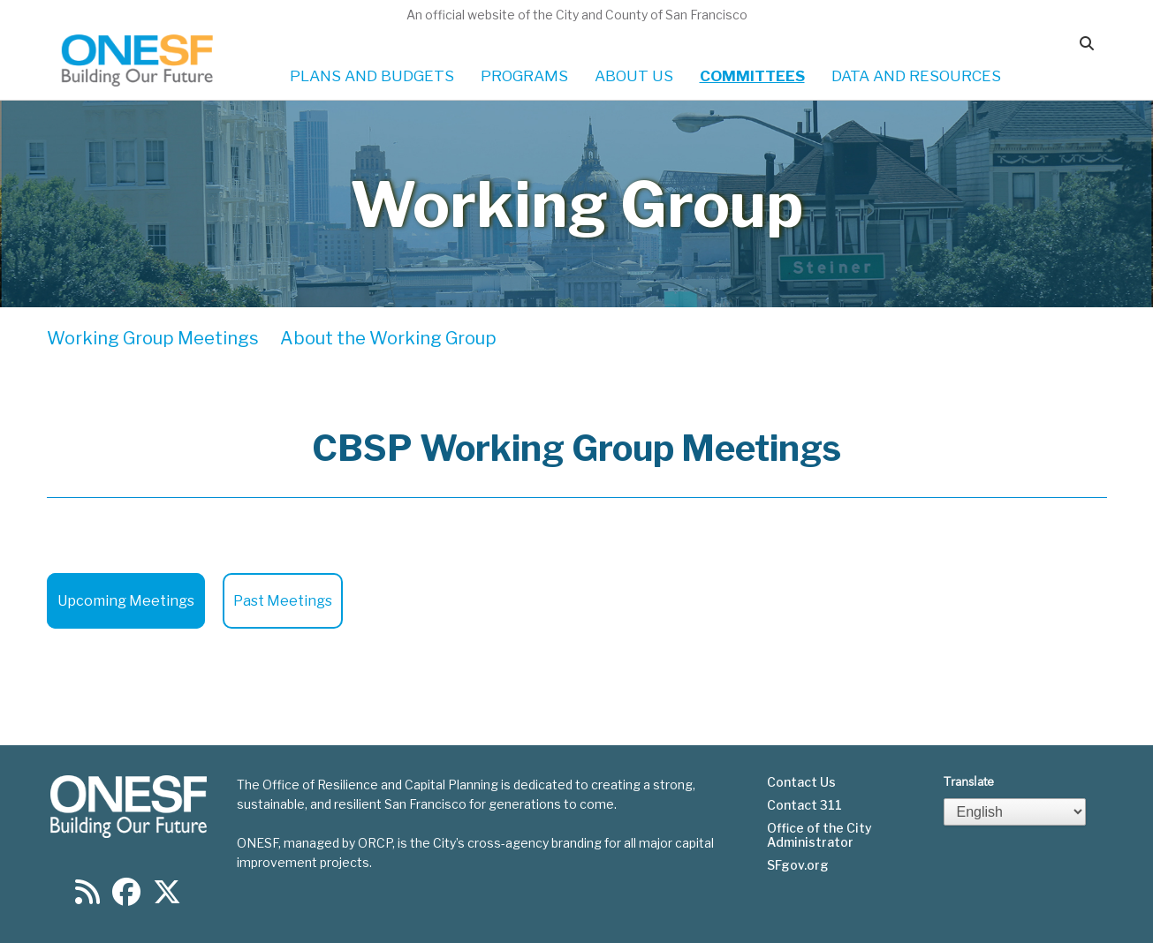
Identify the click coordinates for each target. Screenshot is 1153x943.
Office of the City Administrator (819, 835)
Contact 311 (804, 805)
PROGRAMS (524, 76)
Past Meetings (282, 600)
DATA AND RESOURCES (916, 76)
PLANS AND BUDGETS (372, 76)
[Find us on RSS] (87, 897)
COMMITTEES (752, 76)
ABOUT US (634, 76)
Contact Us (801, 782)
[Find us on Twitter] (167, 897)
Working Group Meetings (153, 338)
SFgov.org (798, 865)
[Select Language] (1015, 812)
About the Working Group (388, 338)
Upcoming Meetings (125, 600)
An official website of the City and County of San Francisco (576, 14)
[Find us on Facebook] (126, 897)
